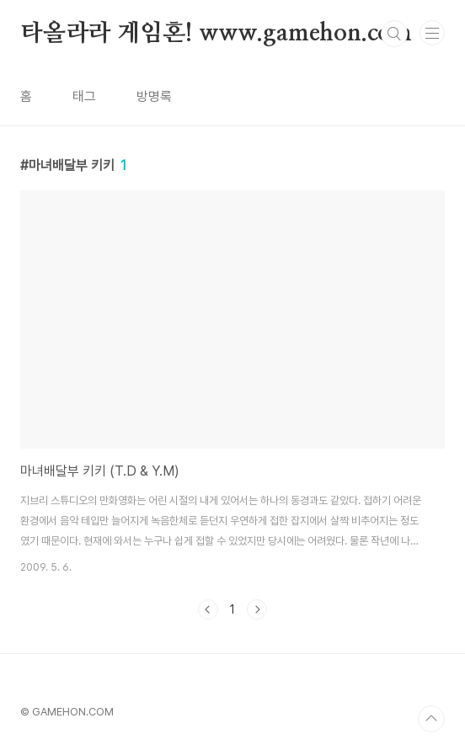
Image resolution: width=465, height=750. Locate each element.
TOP (431, 718)
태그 (84, 96)
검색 (394, 33)
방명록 (154, 96)
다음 (257, 609)
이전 (208, 609)
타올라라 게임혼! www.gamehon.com (216, 33)
